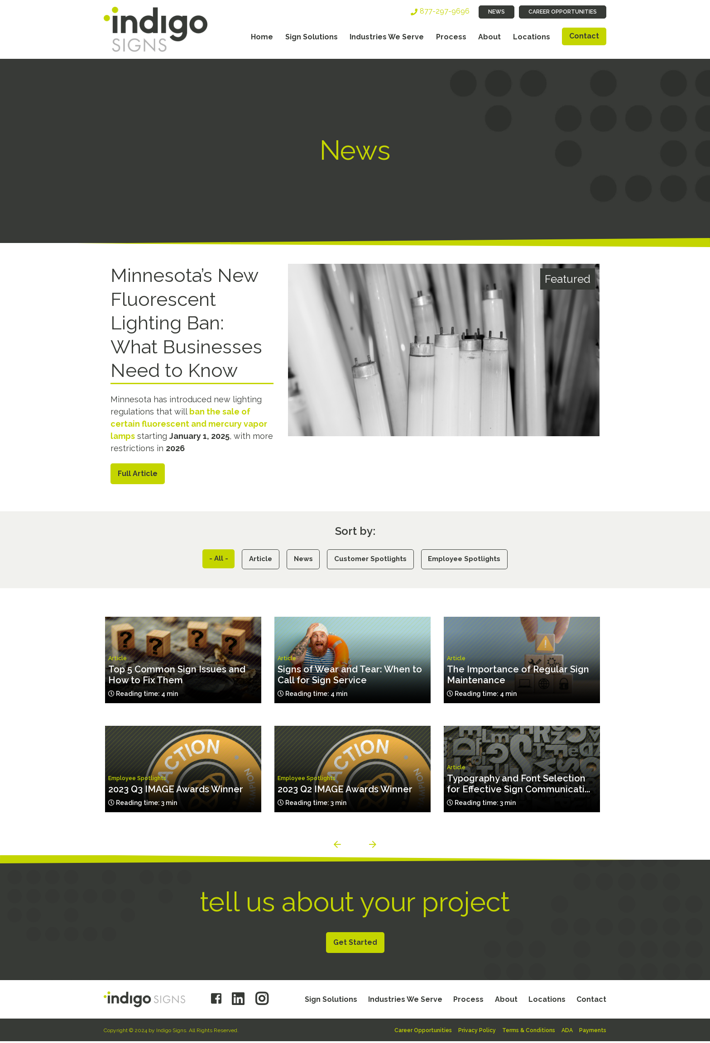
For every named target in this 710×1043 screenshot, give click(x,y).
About (489, 37)
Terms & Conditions (528, 1032)
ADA (567, 1032)
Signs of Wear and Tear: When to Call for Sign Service (350, 676)
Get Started (355, 944)
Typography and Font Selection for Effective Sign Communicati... (518, 785)
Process (451, 37)
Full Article (138, 473)
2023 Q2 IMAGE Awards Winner (345, 791)
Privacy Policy (477, 1032)
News (496, 12)
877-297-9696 (445, 11)
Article (253, 560)
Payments (592, 1032)
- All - (209, 559)
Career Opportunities (562, 12)
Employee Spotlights (471, 560)
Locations (531, 37)
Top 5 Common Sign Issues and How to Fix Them (176, 676)
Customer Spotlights (370, 560)
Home (262, 37)
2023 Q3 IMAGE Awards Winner (175, 791)
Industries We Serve (387, 37)
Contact (584, 36)
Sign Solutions (311, 37)
